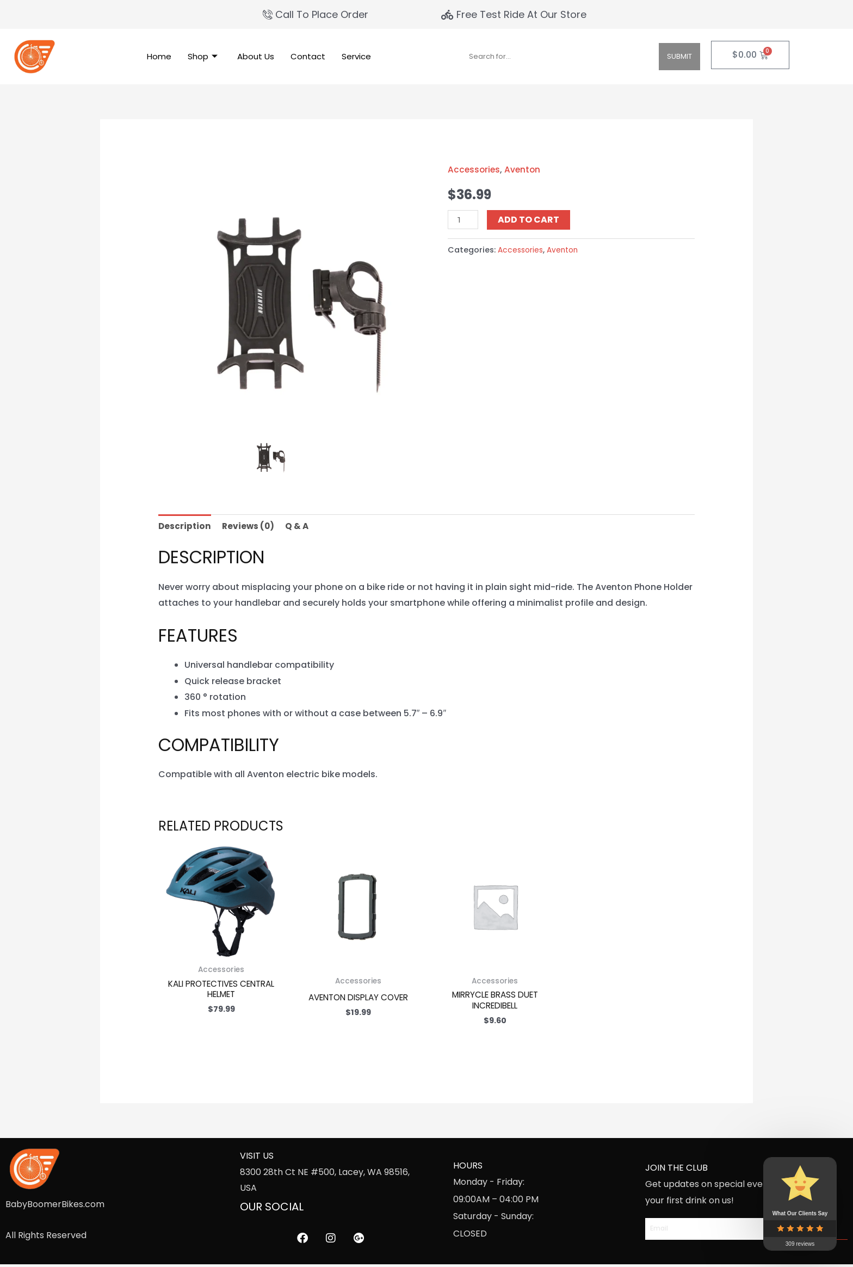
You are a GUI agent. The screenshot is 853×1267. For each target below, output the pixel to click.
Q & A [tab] (300, 526)
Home (159, 56)
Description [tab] (185, 526)
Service (356, 56)
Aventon (524, 169)
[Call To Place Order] (317, 14)
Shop (203, 56)
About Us (255, 56)
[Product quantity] (463, 219)
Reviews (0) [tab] (250, 526)
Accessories (475, 169)
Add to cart (530, 219)
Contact (307, 56)
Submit (679, 56)
